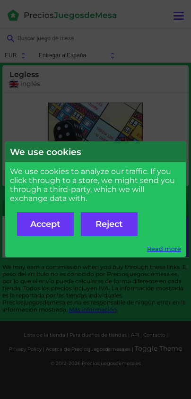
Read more (164, 248)
